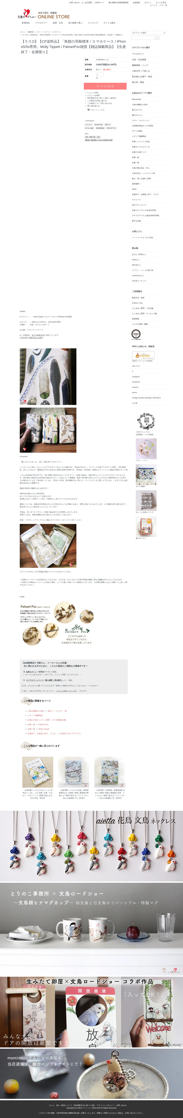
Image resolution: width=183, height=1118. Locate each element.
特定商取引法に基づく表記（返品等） (102, 98)
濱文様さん (136, 265)
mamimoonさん (138, 275)
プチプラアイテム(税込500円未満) (145, 215)
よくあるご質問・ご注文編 (142, 308)
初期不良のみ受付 (36, 338)
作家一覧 (135, 157)
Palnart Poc (43, 724)
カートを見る (159, 3)
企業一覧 (31, 724)
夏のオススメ (137, 115)
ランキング (91, 22)
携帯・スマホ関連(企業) (55, 720)
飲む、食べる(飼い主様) (141, 179)
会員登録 (135, 3)
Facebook (136, 382)
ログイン (146, 3)
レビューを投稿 (93, 95)
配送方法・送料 (138, 298)
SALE (134, 189)
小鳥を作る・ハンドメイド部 (143, 173)
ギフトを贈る (108, 22)
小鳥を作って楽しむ (141, 71)
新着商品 (24, 22)
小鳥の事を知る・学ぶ (141, 168)
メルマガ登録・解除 (140, 324)
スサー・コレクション (141, 120)
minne (134, 392)
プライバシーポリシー (105, 1105)
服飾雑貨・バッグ (34, 32)
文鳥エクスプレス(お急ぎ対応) (144, 210)
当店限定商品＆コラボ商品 (142, 126)
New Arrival (136, 99)
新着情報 (135, 319)
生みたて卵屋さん (139, 254)
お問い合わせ (74, 3)
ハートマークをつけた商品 (142, 238)
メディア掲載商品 (35, 715)
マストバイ (136, 200)
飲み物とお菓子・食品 (142, 76)
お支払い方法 (137, 303)
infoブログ (136, 366)
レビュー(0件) (92, 93)
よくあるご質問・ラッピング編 (144, 313)
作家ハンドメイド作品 (141, 142)
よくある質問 (86, 3)
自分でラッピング (139, 205)
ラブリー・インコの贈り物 (142, 270)
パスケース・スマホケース (52, 32)
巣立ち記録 (136, 221)
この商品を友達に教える (97, 101)
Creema (135, 387)
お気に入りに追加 (95, 110)
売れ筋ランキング (139, 281)
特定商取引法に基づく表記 (84, 1105)
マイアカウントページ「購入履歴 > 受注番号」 (44, 680)
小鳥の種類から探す (36, 711)
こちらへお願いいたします (66, 691)
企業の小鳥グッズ (35, 720)
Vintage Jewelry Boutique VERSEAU (146, 398)
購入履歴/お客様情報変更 (117, 3)
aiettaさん (136, 260)
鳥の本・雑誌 (138, 82)
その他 (134, 403)
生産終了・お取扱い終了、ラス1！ (42, 733)
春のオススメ (137, 110)
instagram (136, 377)
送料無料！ (136, 184)
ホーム (22, 32)
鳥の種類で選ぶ (73, 22)
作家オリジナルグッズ (141, 147)
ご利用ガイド (99, 3)
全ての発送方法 (38, 335)
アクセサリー (39, 22)
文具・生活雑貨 (139, 59)
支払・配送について (64, 1105)
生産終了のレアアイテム (70, 733)
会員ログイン (31, 672)
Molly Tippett (43, 729)
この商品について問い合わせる (99, 103)
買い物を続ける (93, 106)
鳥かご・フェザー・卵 (57, 711)
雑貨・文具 (56, 22)
